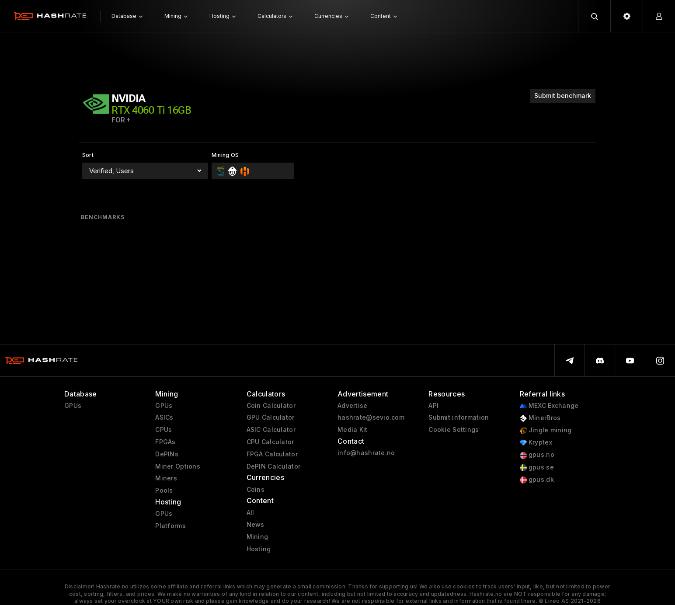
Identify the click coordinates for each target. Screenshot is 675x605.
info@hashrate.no (366, 452)
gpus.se (537, 467)
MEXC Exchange (549, 406)
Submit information (458, 417)
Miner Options (177, 466)
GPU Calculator (271, 417)
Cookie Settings (453, 429)
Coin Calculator (271, 405)
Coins (255, 489)
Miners (166, 478)
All (250, 512)
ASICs (164, 417)
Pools (164, 490)
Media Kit (353, 429)
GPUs (72, 405)
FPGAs (165, 441)
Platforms (170, 525)
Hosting (259, 549)
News (255, 524)
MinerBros (540, 418)
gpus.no (537, 455)
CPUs (163, 429)
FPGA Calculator (272, 454)
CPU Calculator (270, 441)
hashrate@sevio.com (371, 417)
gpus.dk (537, 479)
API (433, 405)
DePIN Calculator (273, 466)
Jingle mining (546, 430)
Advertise (353, 405)
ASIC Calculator (271, 429)
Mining (257, 536)
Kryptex (536, 442)
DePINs (166, 454)
